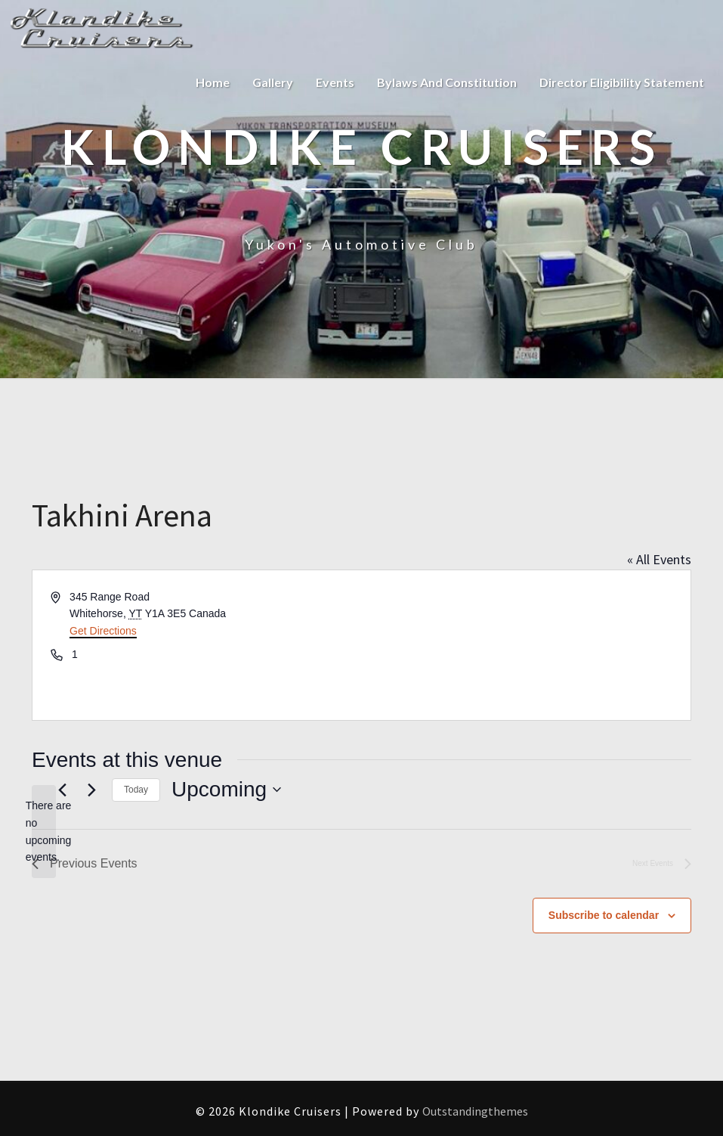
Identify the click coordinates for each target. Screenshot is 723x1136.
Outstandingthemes (475, 1111)
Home (213, 82)
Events (335, 82)
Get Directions (103, 631)
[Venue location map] (525, 645)
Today (136, 789)
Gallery (272, 82)
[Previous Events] (62, 790)
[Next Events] (91, 790)
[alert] (44, 831)
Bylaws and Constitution (447, 82)
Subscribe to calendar (603, 915)
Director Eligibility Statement (621, 82)
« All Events (659, 559)
